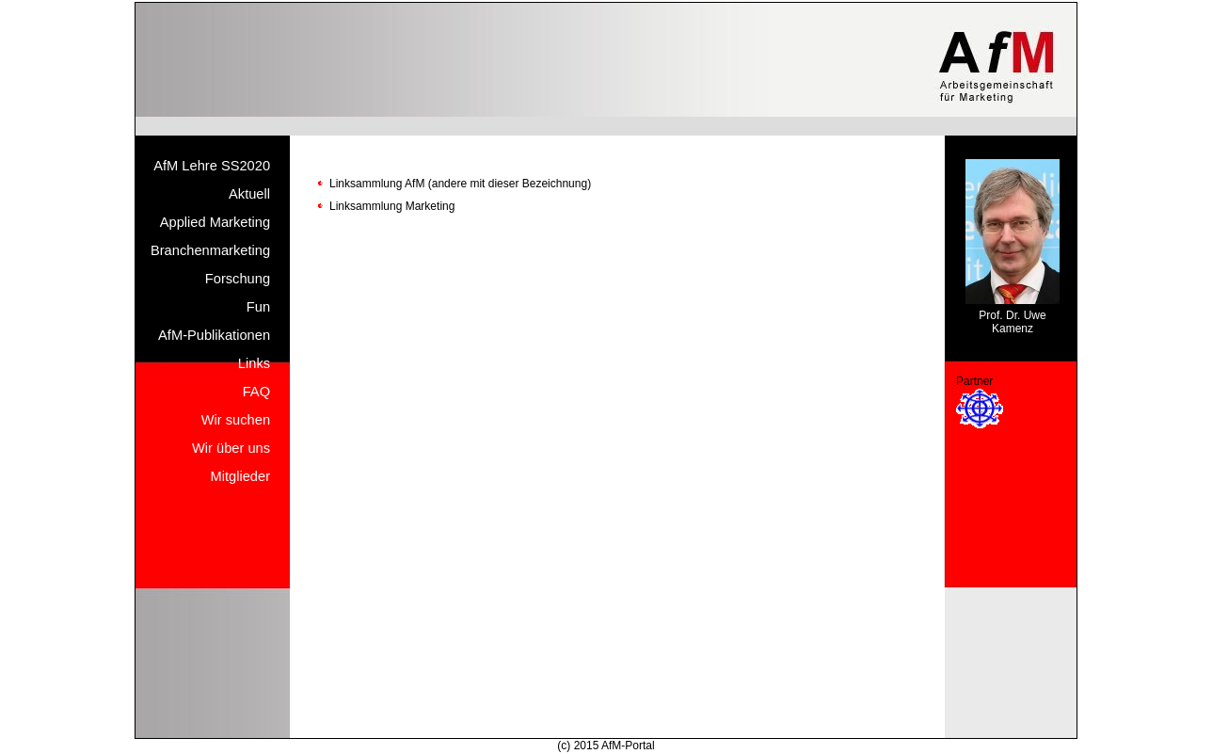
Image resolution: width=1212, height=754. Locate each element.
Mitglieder (241, 476)
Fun (258, 306)
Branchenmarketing (210, 250)
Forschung (237, 278)
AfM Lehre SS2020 (211, 165)
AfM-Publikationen (214, 335)
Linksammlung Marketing (391, 206)
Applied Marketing (215, 222)
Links (254, 363)
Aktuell (249, 193)
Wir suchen (235, 419)
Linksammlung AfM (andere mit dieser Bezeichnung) (460, 183)
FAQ (256, 391)
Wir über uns (231, 448)
